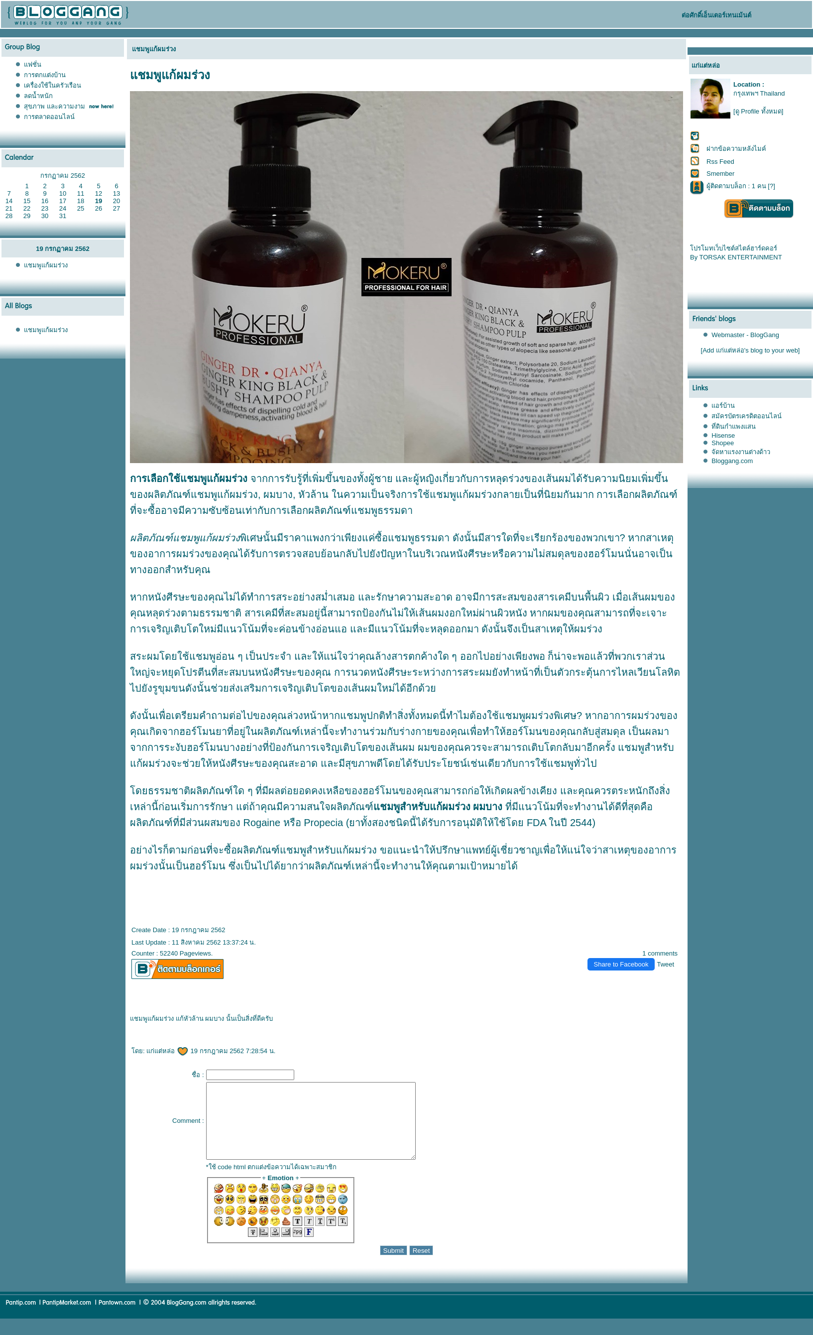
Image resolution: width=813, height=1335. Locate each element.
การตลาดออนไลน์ (49, 117)
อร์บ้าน (723, 405)
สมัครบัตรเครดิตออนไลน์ (746, 416)
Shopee (722, 443)
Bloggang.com (732, 461)
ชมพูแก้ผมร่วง (46, 265)
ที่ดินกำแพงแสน (733, 426)
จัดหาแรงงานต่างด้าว (740, 452)
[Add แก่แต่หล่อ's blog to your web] (750, 350)
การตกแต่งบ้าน (45, 75)
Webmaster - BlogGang (745, 335)
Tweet (665, 964)
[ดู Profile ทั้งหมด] (758, 111)
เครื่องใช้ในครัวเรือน (52, 85)
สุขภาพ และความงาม (54, 106)
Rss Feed (720, 161)
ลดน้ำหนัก (38, 96)
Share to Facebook (621, 964)
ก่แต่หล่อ (167, 1051)
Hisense (723, 435)
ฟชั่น (32, 64)
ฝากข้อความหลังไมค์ (736, 148)
